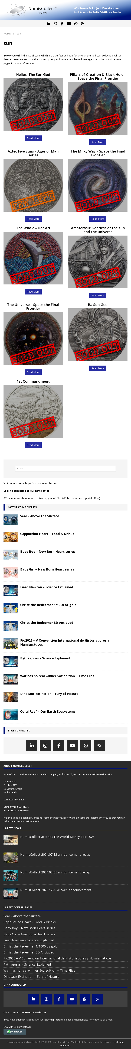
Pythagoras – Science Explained (45, 658)
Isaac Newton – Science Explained (46, 587)
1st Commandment (33, 381)
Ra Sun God (98, 304)
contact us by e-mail (101, 1019)
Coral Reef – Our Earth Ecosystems (47, 711)
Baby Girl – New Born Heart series (47, 569)
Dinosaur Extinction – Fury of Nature (49, 694)
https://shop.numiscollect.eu (41, 483)
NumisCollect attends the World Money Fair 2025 (57, 837)
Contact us (9, 799)
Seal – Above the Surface (39, 516)
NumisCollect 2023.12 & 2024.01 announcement (55, 890)
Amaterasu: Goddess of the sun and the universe (98, 230)
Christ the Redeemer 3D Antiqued (46, 622)
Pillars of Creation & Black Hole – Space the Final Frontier (98, 76)
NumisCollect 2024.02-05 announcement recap (55, 872)
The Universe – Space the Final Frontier (33, 306)
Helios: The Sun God (33, 74)
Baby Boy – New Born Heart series (47, 551)
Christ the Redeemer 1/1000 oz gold (48, 605)
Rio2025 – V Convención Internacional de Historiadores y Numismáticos (64, 642)
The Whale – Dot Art (33, 228)
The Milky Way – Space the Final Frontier (98, 153)
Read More (33, 138)
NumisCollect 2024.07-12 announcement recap (55, 854)
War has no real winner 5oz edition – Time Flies (57, 676)
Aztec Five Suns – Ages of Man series (33, 153)
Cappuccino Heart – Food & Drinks (47, 534)
